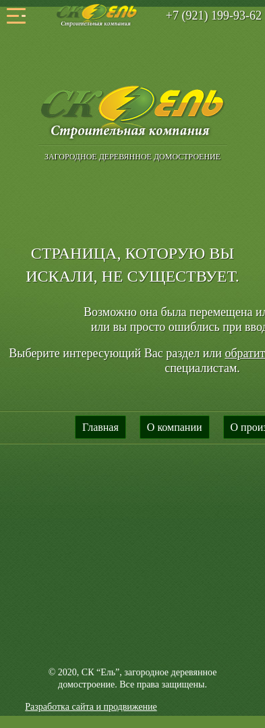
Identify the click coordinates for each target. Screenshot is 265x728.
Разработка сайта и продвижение (90, 707)
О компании (174, 427)
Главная (100, 427)
